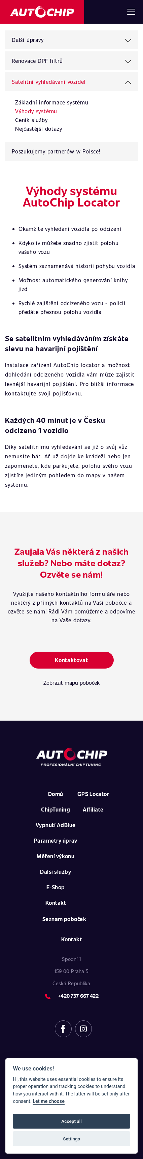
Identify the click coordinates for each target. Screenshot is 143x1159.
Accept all (71, 1121)
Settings (71, 1138)
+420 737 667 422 (78, 995)
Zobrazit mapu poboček (71, 682)
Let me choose (49, 1101)
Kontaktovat (71, 659)
